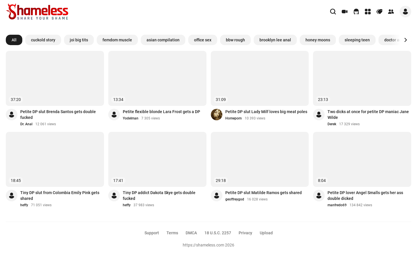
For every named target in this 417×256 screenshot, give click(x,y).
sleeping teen (357, 40)
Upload (266, 233)
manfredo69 (337, 205)
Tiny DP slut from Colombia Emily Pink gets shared (59, 195)
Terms (172, 233)
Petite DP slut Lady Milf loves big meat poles (266, 111)
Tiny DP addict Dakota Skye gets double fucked (159, 195)
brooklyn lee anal (275, 40)
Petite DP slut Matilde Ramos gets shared (263, 192)
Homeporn (233, 118)
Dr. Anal (26, 124)
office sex (202, 40)
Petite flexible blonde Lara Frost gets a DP (161, 111)
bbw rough (235, 40)
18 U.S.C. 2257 (217, 233)
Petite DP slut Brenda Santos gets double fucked (58, 114)
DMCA (191, 233)
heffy (24, 205)
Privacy (245, 233)
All (14, 40)
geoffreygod (234, 199)
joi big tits (79, 40)
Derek (332, 124)
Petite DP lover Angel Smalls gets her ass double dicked (365, 195)
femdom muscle (117, 40)
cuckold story (43, 40)
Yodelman (130, 118)
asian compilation (163, 40)
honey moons (318, 40)
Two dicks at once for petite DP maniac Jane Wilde (368, 114)
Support (152, 233)
